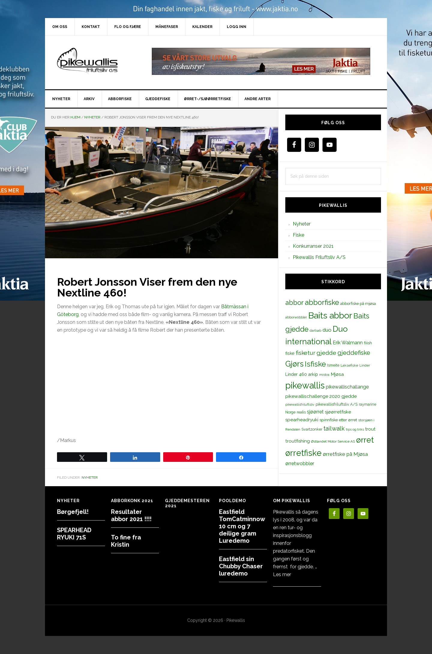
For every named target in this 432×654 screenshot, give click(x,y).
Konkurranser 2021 (313, 246)
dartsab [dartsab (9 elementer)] (315, 330)
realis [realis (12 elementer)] (301, 412)
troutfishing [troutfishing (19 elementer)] (297, 441)
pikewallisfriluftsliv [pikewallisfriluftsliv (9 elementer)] (299, 404)
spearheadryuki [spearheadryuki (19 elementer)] (301, 419)
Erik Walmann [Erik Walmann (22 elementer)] (348, 342)
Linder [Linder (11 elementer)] (364, 365)
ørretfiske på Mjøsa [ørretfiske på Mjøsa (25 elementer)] (345, 454)
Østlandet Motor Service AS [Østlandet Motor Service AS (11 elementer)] (333, 441)
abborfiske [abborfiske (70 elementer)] (322, 302)
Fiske (298, 235)
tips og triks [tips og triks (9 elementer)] (355, 429)
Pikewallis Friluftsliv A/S (319, 257)
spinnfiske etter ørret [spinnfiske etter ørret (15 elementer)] (338, 419)
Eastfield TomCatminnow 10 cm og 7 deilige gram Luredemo (242, 526)
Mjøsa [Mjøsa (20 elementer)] (337, 374)
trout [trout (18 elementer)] (370, 428)
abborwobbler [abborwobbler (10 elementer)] (296, 317)
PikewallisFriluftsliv (96, 61)
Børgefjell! (72, 511)
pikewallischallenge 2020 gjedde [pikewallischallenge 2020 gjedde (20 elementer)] (321, 396)
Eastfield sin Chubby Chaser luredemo (241, 566)
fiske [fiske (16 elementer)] (290, 353)
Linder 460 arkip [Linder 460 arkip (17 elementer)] (301, 374)
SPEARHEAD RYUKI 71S (74, 534)
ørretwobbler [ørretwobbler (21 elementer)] (299, 463)
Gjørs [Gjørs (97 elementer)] (294, 363)
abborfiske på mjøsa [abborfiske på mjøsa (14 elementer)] (358, 303)
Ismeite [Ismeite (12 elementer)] (333, 365)
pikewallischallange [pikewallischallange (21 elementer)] (347, 387)
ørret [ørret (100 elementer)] (365, 439)
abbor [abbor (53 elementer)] (294, 302)
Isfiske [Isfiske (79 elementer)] (315, 364)
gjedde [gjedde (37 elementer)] (326, 352)
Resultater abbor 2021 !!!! (131, 515)
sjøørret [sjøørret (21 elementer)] (315, 412)
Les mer (282, 574)
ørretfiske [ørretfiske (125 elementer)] (303, 453)
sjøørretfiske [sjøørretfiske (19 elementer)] (338, 412)
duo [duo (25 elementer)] (327, 330)
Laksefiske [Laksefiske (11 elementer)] (349, 365)
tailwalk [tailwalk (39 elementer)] (334, 428)
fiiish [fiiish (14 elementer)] (368, 342)
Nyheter (90, 477)
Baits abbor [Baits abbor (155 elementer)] (330, 315)
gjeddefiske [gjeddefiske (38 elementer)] (354, 352)
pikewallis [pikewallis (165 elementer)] (305, 385)
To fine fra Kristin (126, 541)
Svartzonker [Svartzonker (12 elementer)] (312, 429)
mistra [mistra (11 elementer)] (324, 375)
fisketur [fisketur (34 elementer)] (305, 352)
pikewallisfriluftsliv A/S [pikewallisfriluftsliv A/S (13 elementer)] (337, 404)
